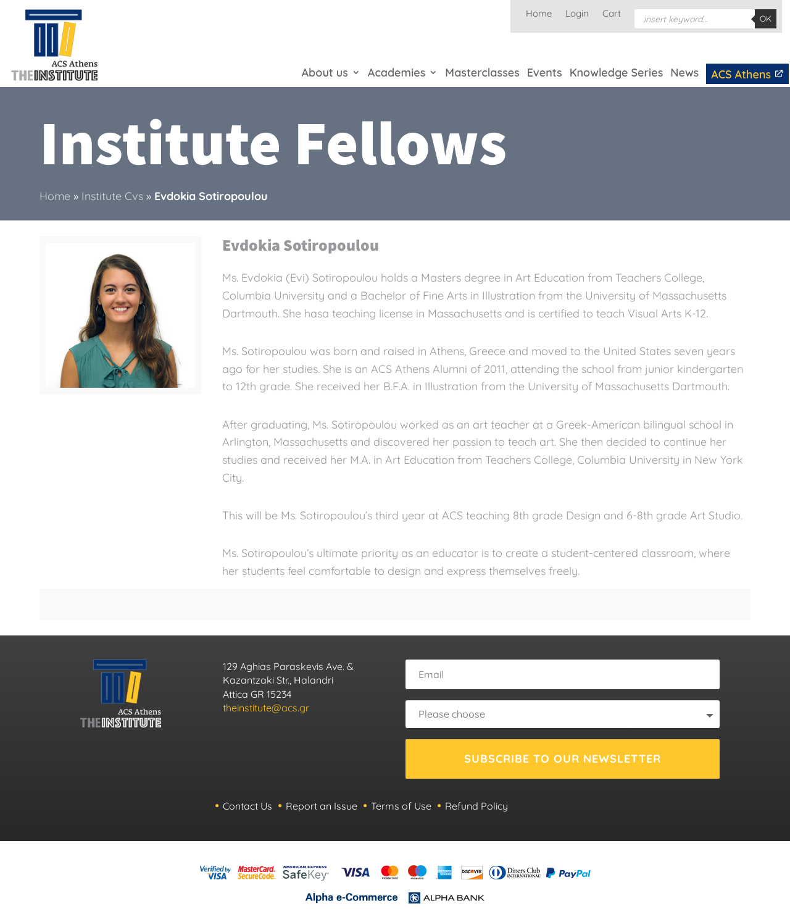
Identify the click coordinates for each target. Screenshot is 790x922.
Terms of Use (401, 806)
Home (539, 14)
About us (325, 72)
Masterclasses (482, 72)
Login (577, 14)
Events (544, 72)
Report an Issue (321, 806)
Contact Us (247, 806)
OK (765, 18)
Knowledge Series (616, 72)
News (684, 72)
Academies (396, 72)
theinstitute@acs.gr (266, 708)
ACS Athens (747, 74)
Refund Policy (476, 806)
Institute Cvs (112, 196)
